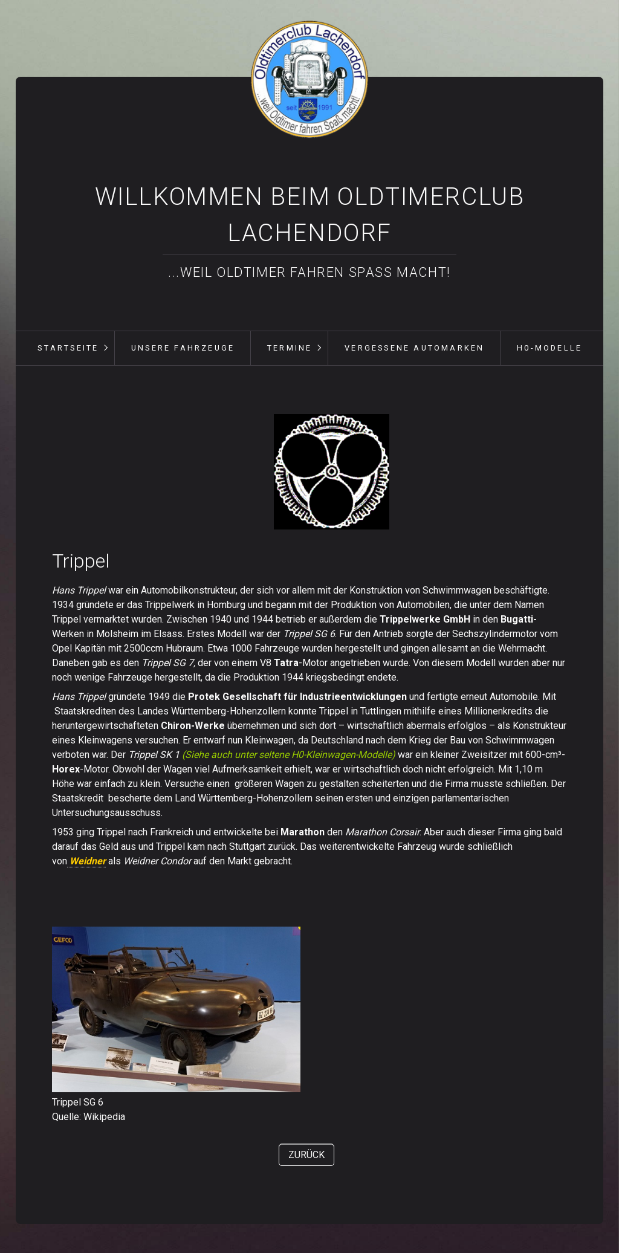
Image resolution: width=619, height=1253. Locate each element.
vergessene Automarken (414, 347)
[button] (306, 1155)
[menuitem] (67, 348)
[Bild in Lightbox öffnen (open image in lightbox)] (331, 471)
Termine (289, 347)
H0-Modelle (549, 347)
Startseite (68, 347)
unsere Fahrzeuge (183, 347)
